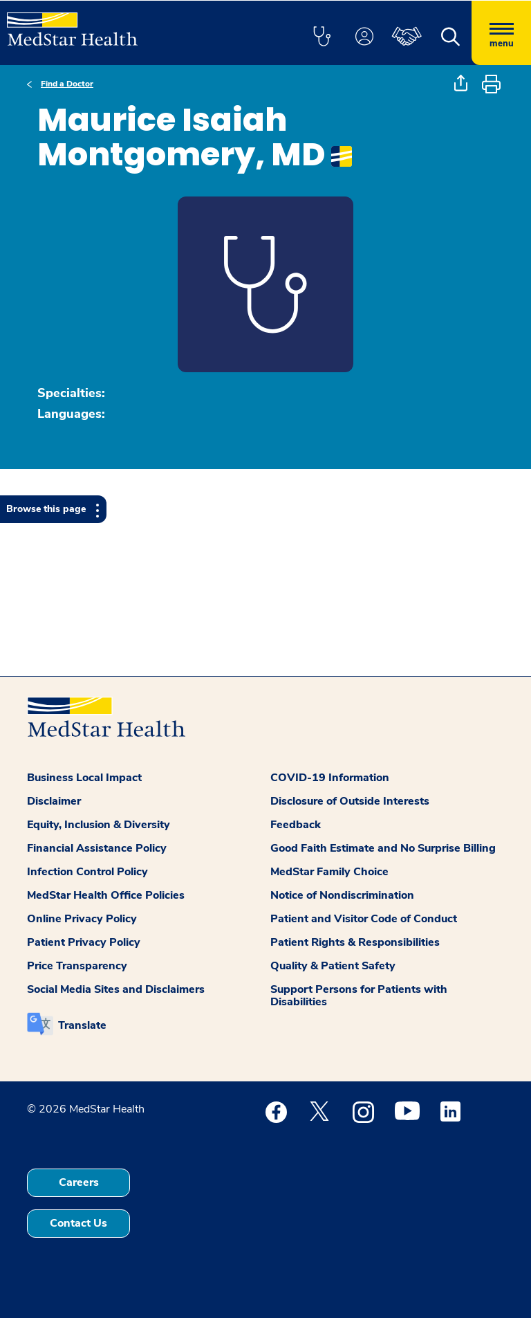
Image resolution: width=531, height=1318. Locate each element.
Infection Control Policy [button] (87, 871)
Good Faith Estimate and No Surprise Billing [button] (383, 848)
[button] (321, 37)
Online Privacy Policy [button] (82, 918)
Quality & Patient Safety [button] (332, 965)
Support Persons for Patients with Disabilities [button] (358, 995)
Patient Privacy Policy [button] (83, 942)
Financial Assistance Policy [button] (97, 848)
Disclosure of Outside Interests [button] (349, 801)
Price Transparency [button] (77, 965)
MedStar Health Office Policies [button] (106, 895)
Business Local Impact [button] (84, 777)
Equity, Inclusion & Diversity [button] (98, 824)
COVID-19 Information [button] (329, 777)
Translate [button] (82, 1025)
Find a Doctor (67, 83)
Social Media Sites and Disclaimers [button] (116, 989)
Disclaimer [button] (54, 801)
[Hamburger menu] (501, 33)
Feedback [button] (295, 824)
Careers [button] (79, 1182)
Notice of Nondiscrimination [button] (342, 895)
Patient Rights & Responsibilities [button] (355, 942)
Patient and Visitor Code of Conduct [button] (363, 918)
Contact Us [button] (78, 1223)
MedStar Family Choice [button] (329, 871)
